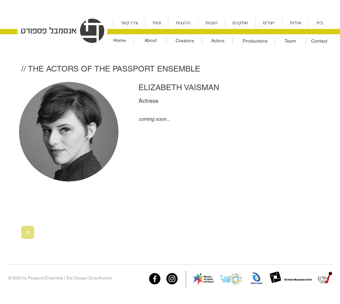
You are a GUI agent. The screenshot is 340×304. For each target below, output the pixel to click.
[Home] (119, 40)
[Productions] (255, 41)
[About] (150, 40)
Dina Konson (100, 278)
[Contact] (319, 41)
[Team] (290, 41)
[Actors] (217, 41)
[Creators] (185, 41)
